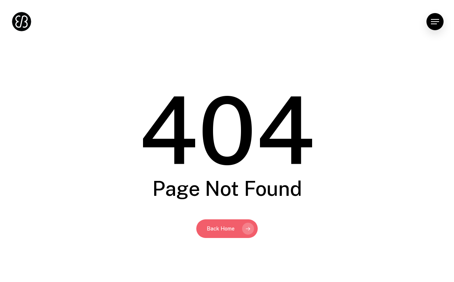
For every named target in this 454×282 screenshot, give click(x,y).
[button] (435, 22)
